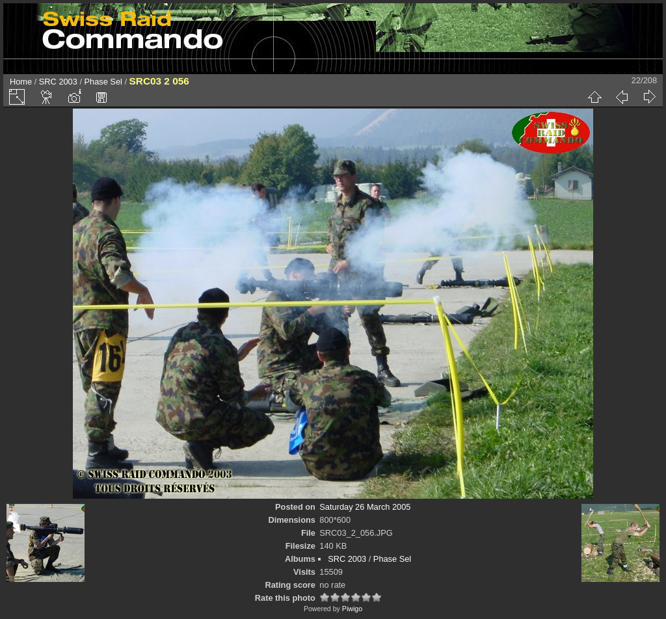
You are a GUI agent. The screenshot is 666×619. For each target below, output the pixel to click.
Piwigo (352, 608)
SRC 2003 (58, 81)
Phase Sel (103, 81)
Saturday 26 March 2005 (364, 507)
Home (21, 81)
